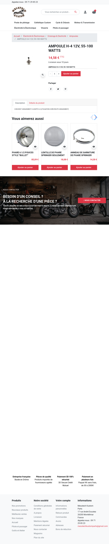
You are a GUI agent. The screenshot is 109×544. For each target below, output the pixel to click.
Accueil (17, 36)
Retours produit (62, 513)
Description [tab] (20, 103)
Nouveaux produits (20, 510)
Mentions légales (41, 521)
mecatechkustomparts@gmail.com (93, 526)
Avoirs (58, 521)
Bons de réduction (63, 529)
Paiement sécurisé (42, 525)
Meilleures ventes (19, 514)
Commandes (61, 517)
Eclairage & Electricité (57, 36)
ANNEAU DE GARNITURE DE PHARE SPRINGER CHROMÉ (82, 155)
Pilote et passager (19, 526)
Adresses (60, 525)
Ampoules (73, 36)
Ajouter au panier (71, 73)
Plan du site (39, 537)
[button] (92, 200)
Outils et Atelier (18, 530)
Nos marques (17, 518)
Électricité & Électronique (33, 36)
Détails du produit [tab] (36, 103)
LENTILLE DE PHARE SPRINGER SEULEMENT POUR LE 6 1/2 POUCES (52, 155)
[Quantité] (54, 73)
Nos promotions (19, 506)
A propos (37, 513)
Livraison (38, 517)
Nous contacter (40, 529)
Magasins (38, 533)
